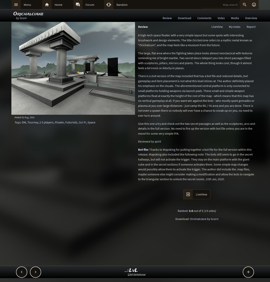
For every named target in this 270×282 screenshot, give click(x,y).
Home (58, 5)
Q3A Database (137, 274)
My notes (234, 27)
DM (24, 122)
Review (167, 18)
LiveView (217, 27)
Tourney (32, 122)
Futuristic (71, 122)
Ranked (183, 211)
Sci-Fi (82, 122)
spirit (158, 141)
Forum (90, 5)
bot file (208, 149)
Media (235, 18)
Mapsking (169, 149)
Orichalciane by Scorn (204, 219)
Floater (59, 122)
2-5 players (46, 122)
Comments (204, 18)
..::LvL (131, 270)
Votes (221, 18)
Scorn (23, 18)
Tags (17, 122)
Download (184, 18)
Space (91, 122)
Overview (251, 18)
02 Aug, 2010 (28, 117)
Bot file (143, 149)
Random (121, 5)
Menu (27, 5)
